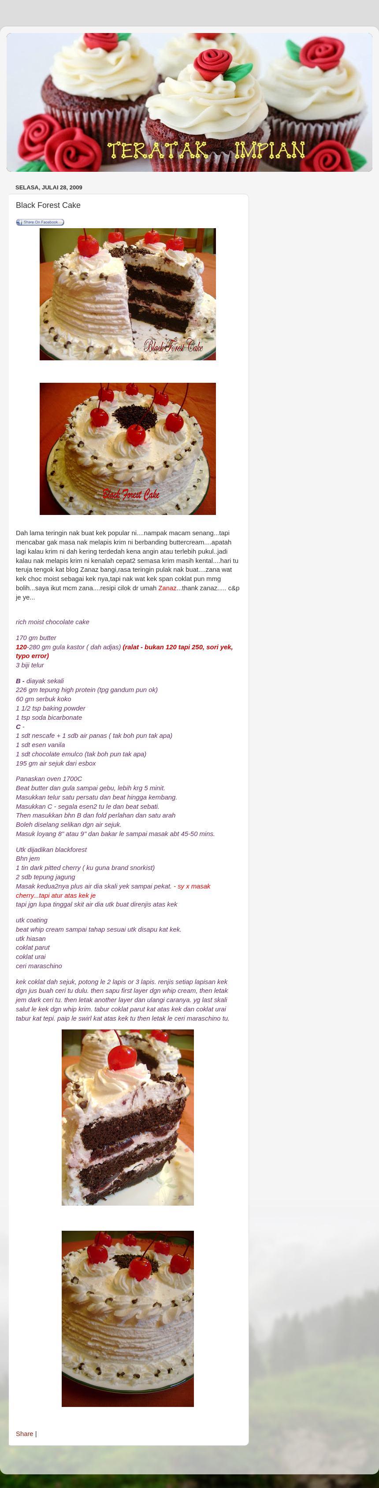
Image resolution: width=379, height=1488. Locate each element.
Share (24, 1433)
